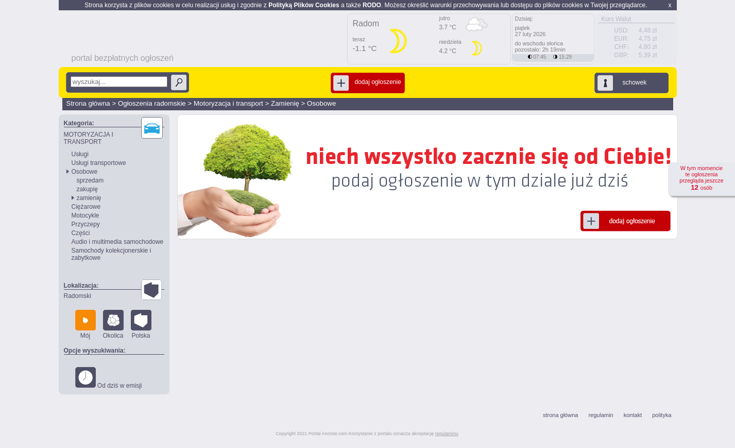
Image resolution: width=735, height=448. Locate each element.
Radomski (77, 296)
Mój (85, 324)
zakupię (87, 189)
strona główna (560, 415)
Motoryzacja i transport (228, 103)
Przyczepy (86, 224)
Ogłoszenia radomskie (152, 103)
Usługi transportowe (99, 163)
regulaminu (446, 433)
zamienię (89, 198)
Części (81, 233)
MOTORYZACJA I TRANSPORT (88, 138)
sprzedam (90, 180)
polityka (661, 415)
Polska (141, 324)
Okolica (113, 324)
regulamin (600, 415)
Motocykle (85, 215)
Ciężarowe (86, 206)
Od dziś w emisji (108, 378)
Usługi (80, 154)
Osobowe (321, 103)
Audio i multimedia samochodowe (118, 241)
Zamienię (285, 103)
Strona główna (88, 103)
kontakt (633, 415)
